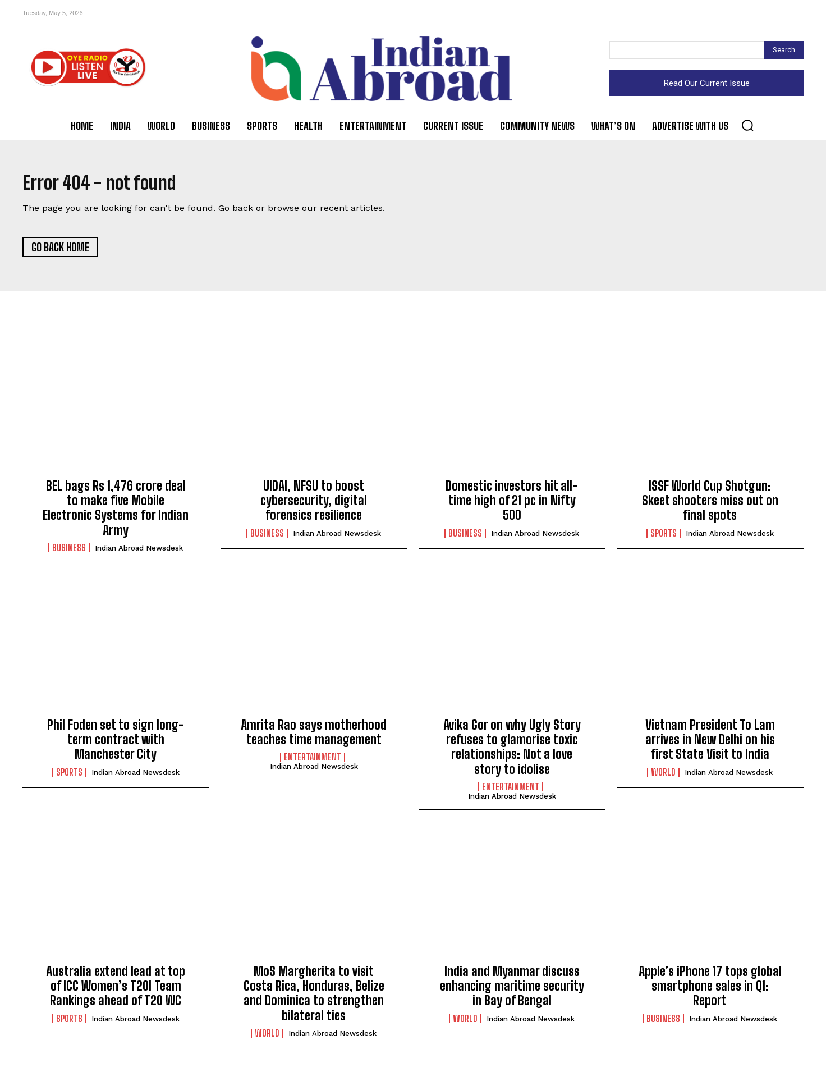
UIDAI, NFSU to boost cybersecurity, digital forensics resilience (313, 505)
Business (69, 553)
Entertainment (312, 762)
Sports (663, 538)
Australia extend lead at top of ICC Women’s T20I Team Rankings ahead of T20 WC (115, 991)
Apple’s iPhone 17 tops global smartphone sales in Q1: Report (710, 991)
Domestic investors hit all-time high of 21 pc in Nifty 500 (512, 505)
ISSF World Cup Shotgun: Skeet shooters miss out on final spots (710, 505)
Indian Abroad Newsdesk (139, 553)
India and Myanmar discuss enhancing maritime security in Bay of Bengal (512, 991)
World (663, 777)
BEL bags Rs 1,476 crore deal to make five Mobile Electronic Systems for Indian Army (116, 513)
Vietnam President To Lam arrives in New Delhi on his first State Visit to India (710, 744)
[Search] (784, 50)
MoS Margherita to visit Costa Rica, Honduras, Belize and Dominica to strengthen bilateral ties (314, 998)
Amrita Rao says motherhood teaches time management (314, 737)
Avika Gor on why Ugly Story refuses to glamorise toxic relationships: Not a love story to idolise (512, 752)
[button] (747, 125)
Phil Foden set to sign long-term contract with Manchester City (115, 744)
